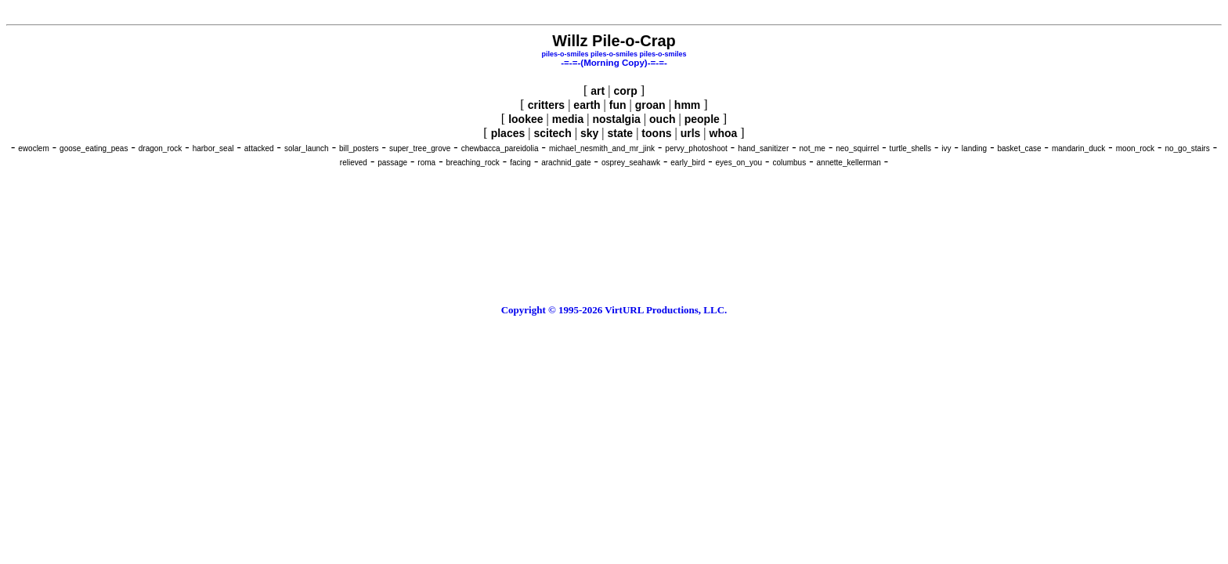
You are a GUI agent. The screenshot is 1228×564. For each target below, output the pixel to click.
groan (650, 105)
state (620, 133)
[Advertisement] (614, 12)
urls (691, 133)
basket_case (1019, 148)
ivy (946, 148)
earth (586, 105)
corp (625, 91)
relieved (353, 162)
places (508, 133)
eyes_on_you (739, 162)
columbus (789, 162)
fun (618, 105)
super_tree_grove (419, 148)
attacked (259, 148)
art (598, 91)
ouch (662, 119)
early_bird (687, 162)
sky (589, 133)
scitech (552, 133)
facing (520, 162)
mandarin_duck (1078, 148)
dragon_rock (160, 148)
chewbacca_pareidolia (500, 148)
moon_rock (1135, 148)
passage (392, 162)
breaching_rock (472, 162)
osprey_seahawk (630, 162)
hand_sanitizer (763, 148)
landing (974, 148)
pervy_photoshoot (696, 148)
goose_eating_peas (94, 148)
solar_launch (306, 148)
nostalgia (616, 119)
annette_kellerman (849, 162)
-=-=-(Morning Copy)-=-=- (614, 62)
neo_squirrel (857, 148)
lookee (525, 119)
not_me (812, 148)
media (567, 119)
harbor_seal (213, 148)
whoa (724, 133)
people (702, 119)
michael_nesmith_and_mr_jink (602, 148)
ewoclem (33, 148)
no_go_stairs (1187, 148)
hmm (687, 105)
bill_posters (359, 148)
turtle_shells (910, 148)
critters (546, 105)
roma (426, 162)
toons (656, 133)
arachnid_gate (566, 162)
